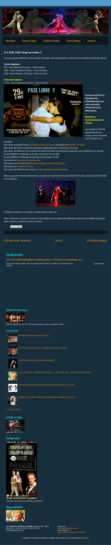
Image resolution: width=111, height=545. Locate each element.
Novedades (10, 40)
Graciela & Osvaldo (51, 40)
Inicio (58, 240)
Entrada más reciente (17, 240)
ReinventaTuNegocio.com (67, 528)
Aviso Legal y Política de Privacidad (71, 532)
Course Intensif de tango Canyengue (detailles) (37, 360)
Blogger (86, 538)
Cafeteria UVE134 (25, 166)
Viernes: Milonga (73, 40)
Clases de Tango (29, 40)
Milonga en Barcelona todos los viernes (34, 335)
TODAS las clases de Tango (43, 145)
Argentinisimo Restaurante (28, 160)
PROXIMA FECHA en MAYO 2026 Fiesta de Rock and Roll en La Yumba (46, 385)
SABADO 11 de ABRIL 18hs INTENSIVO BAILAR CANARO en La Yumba (47, 397)
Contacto (91, 40)
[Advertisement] (55, 287)
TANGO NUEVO (14, 410)
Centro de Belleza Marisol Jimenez (52, 169)
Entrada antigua (97, 240)
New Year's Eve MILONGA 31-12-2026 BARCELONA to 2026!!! (43, 348)
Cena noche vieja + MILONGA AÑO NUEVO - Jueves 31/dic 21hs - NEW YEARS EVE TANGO (55, 372)
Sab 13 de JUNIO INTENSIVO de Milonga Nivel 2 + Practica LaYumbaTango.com (44, 260)
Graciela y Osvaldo (76, 145)
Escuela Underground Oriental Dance (48, 163)
